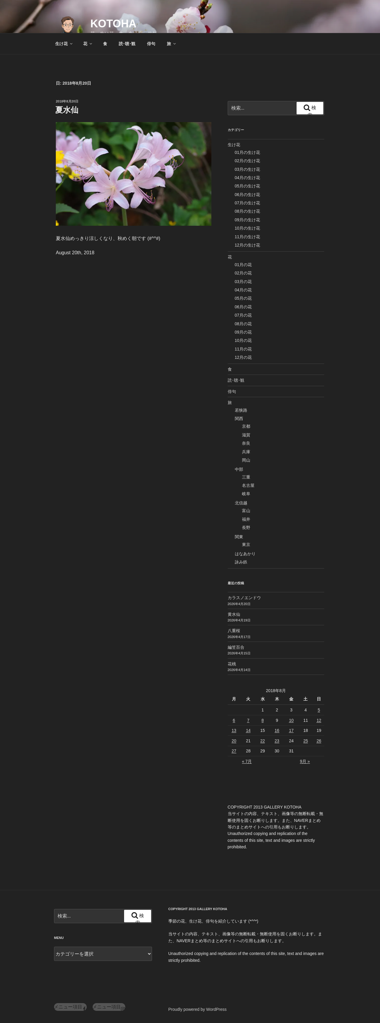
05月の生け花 (247, 186)
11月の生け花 (247, 236)
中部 (239, 469)
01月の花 (243, 264)
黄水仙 (234, 614)
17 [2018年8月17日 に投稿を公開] (291, 730)
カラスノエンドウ (244, 597)
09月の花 (243, 332)
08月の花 (243, 323)
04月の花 (243, 290)
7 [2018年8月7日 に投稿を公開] (248, 720)
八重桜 (234, 630)
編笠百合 (236, 647)
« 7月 (247, 761)
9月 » (305, 761)
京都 (246, 426)
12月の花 (243, 357)
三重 (246, 477)
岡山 (246, 460)
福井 (246, 519)
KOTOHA (113, 24)
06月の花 (243, 306)
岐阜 (246, 493)
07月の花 (243, 315)
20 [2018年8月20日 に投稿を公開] (234, 740)
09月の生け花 (247, 219)
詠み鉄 (241, 562)
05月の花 (243, 298)
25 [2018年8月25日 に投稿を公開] (305, 740)
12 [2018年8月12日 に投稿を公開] (318, 720)
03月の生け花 (247, 169)
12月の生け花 (247, 245)
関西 (239, 418)
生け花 (64, 43)
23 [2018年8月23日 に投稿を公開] (277, 740)
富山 (246, 510)
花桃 (232, 664)
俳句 (151, 43)
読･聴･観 (127, 43)
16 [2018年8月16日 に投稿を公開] (277, 730)
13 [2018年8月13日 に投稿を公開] (234, 730)
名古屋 (248, 485)
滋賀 (246, 434)
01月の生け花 (247, 152)
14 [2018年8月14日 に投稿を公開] (248, 730)
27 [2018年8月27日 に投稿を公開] (234, 751)
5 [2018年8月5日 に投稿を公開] (319, 710)
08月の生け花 (247, 211)
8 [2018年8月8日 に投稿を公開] (263, 720)
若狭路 (241, 410)
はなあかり (245, 553)
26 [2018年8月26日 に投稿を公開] (318, 740)
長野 (246, 527)
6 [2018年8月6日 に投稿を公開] (234, 720)
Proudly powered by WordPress (197, 1009)
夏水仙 (66, 109)
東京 (246, 544)
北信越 (241, 503)
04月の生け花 (247, 177)
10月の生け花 (247, 228)
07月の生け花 (247, 203)
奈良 (246, 443)
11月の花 (243, 349)
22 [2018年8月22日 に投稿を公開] (262, 740)
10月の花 (243, 340)
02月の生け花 (247, 160)
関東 (239, 536)
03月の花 (243, 281)
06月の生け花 (247, 194)
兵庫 (246, 451)
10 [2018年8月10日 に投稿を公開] (291, 720)
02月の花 (243, 273)
